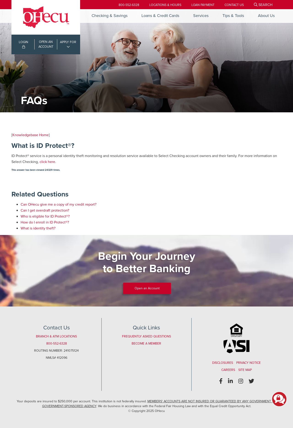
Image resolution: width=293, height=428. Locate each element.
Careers (228, 369)
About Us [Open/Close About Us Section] (266, 16)
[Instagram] (240, 381)
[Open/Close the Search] (263, 4)
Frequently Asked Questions (146, 336)
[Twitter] (251, 381)
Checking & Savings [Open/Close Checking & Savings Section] (110, 16)
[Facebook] (220, 381)
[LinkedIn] (230, 381)
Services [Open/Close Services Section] (201, 16)
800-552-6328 (129, 5)
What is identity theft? (38, 228)
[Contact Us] (234, 5)
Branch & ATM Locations (56, 336)
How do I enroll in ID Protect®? (45, 222)
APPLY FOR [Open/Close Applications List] (68, 42)
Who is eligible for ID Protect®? (45, 216)
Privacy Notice (248, 362)
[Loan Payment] (202, 5)
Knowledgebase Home (30, 135)
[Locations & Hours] (165, 5)
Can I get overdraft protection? (45, 210)
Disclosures (222, 362)
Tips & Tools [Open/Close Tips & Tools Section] (233, 16)
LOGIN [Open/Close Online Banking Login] (23, 44)
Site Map (245, 369)
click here (47, 161)
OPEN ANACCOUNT (45, 44)
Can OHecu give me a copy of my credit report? (58, 204)
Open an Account (147, 288)
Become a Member (146, 343)
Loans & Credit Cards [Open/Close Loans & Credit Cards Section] (160, 16)
